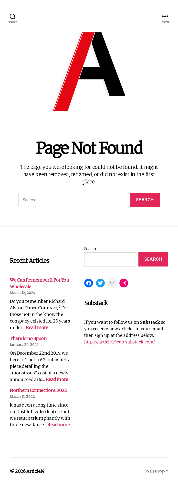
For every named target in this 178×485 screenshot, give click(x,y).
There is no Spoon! (28, 338)
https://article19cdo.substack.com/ (119, 342)
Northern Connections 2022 (38, 390)
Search (90, 248)
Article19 (35, 471)
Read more (37, 327)
